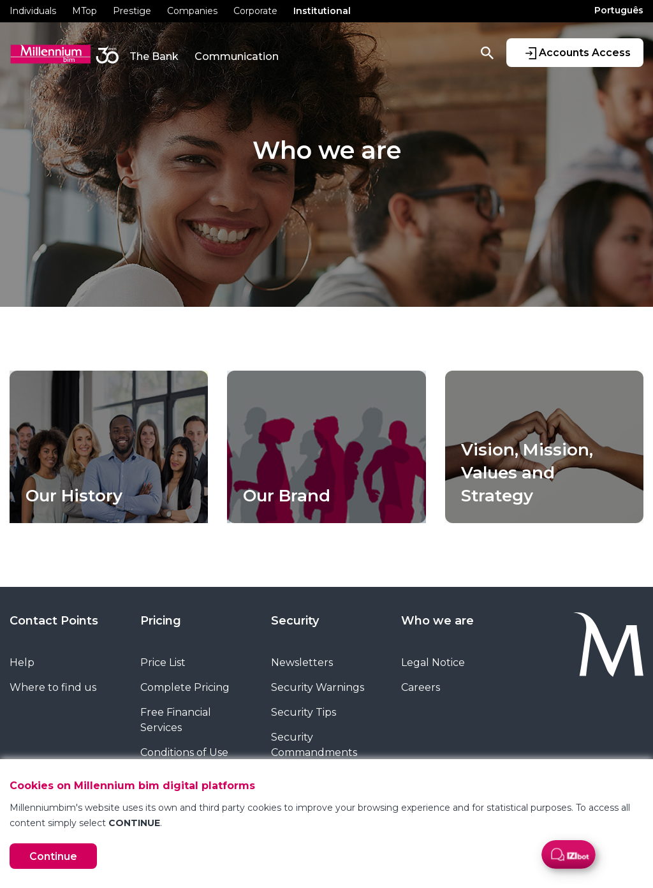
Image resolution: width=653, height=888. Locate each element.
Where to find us (53, 687)
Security (295, 621)
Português (618, 10)
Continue (53, 856)
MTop (84, 11)
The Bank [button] (154, 56)
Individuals (33, 11)
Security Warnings (317, 687)
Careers (420, 687)
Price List (163, 662)
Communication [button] (236, 56)
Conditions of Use (184, 752)
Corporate (255, 11)
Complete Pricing (185, 687)
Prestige (132, 11)
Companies (192, 11)
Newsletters (302, 662)
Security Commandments (314, 745)
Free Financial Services (175, 720)
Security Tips (303, 712)
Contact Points (54, 621)
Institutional (322, 11)
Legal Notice (433, 662)
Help (22, 662)
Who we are (437, 621)
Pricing (160, 621)
